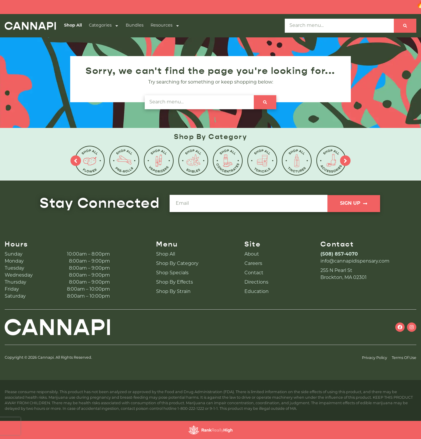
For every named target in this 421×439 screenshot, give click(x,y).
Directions (256, 282)
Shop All (73, 25)
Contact (253, 273)
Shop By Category (177, 263)
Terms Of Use (404, 358)
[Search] (405, 26)
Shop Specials (172, 273)
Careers (253, 263)
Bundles (135, 25)
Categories (104, 26)
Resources (165, 26)
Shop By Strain (173, 291)
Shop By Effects (174, 282)
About (251, 254)
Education (256, 291)
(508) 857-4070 (339, 254)
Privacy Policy (374, 358)
